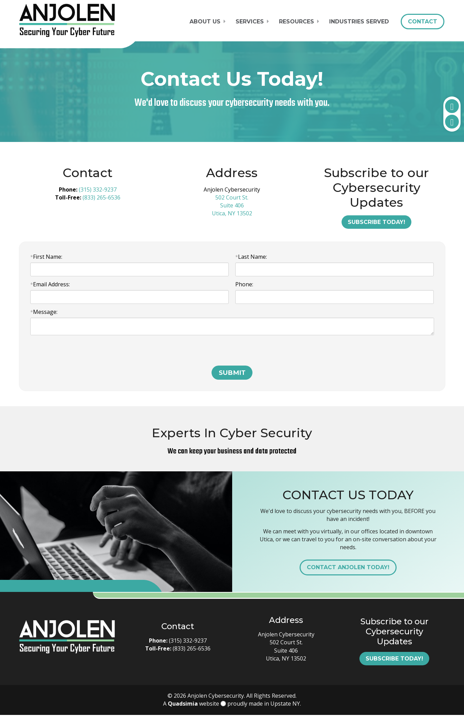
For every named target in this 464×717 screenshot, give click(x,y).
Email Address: (50, 284)
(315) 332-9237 (98, 189)
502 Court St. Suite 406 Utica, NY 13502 (232, 205)
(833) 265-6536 (101, 197)
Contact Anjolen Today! (348, 569)
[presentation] (82, 354)
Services (250, 21)
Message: (43, 312)
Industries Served (359, 21)
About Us (205, 21)
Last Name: (251, 256)
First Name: (46, 256)
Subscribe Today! (376, 222)
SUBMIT (232, 375)
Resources (296, 21)
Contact (422, 21)
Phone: (244, 284)
